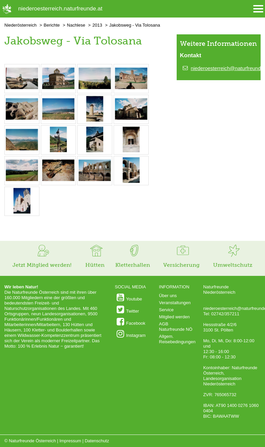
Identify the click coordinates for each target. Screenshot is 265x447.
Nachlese (76, 25)
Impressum (70, 440)
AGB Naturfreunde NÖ (176, 326)
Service (166, 309)
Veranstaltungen (175, 302)
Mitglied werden (174, 316)
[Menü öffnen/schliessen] (258, 9)
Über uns (168, 295)
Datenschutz (97, 440)
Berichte (52, 25)
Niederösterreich (20, 25)
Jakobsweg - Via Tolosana (134, 25)
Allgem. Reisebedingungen (177, 339)
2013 (97, 25)
